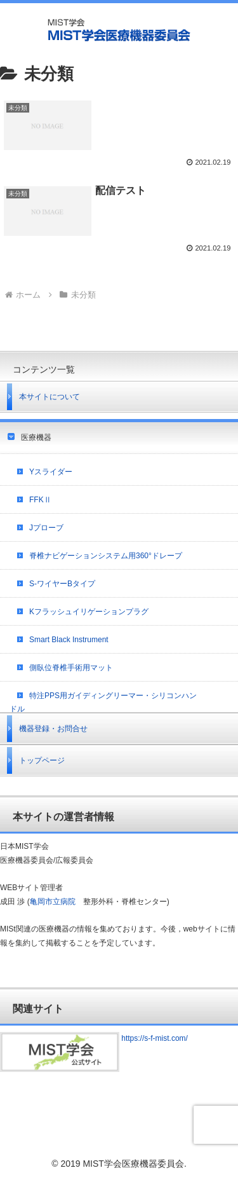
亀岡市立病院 (53, 901)
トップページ (42, 760)
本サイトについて (49, 396)
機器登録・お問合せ (53, 728)
